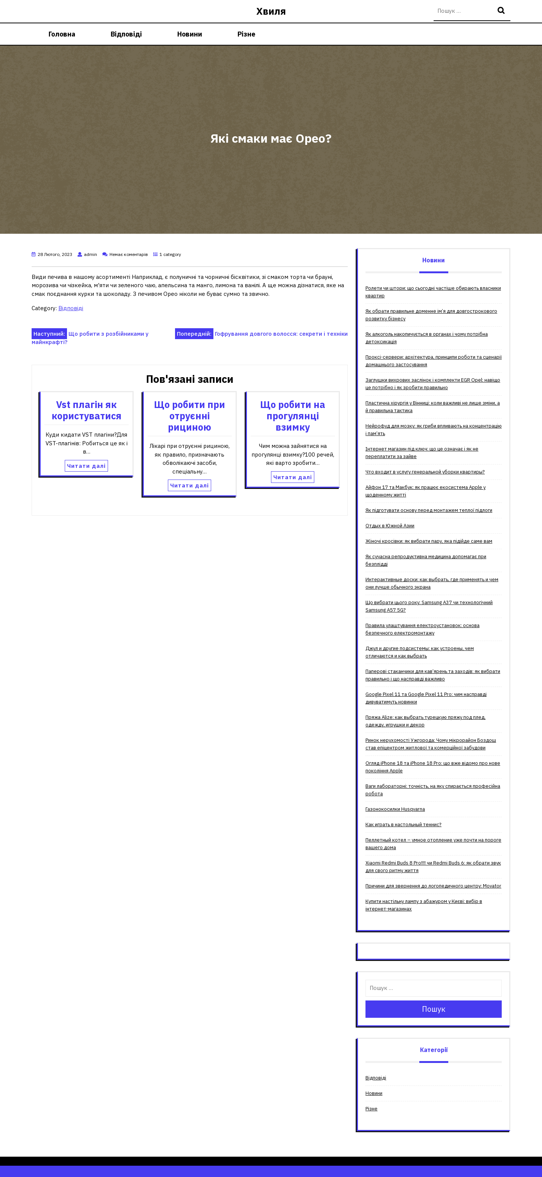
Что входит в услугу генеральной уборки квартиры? (425, 472)
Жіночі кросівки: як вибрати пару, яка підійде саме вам (428, 541)
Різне (246, 34)
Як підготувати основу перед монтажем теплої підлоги (428, 510)
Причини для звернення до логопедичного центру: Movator (433, 886)
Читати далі (86, 465)
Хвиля (271, 11)
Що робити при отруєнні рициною (189, 415)
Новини (189, 34)
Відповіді (126, 34)
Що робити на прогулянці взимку (292, 415)
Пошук (502, 11)
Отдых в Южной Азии (389, 525)
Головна (62, 34)
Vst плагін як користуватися (87, 410)
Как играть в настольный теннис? (403, 824)
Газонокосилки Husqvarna (395, 809)
